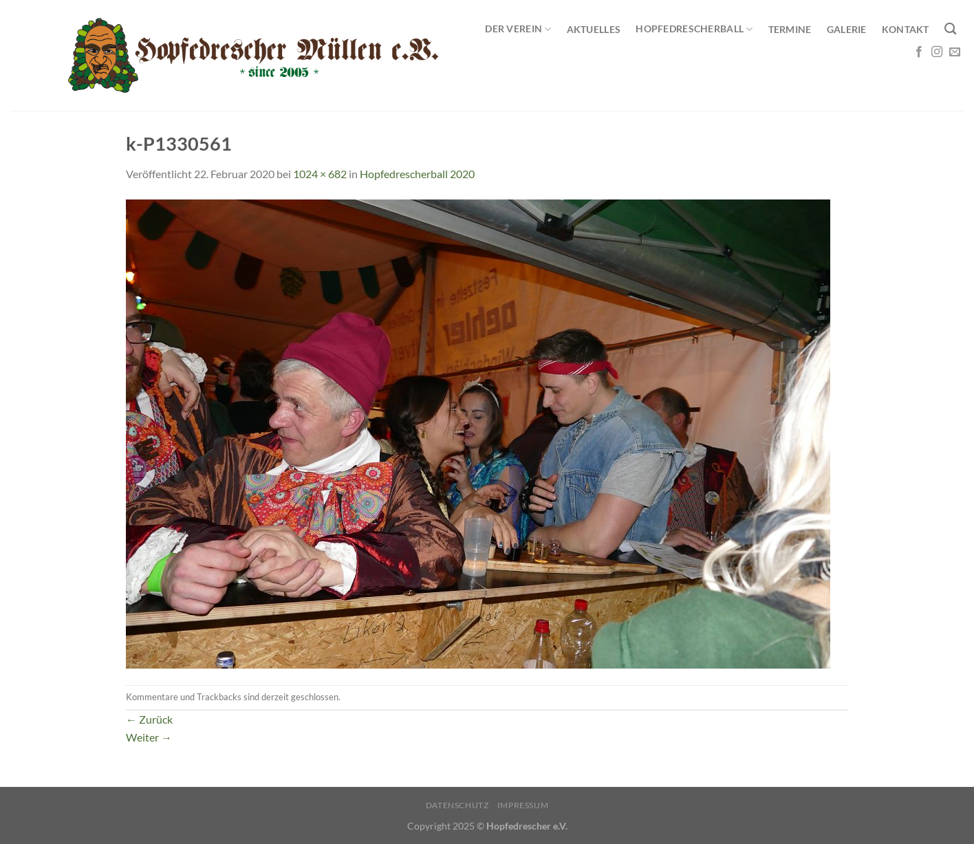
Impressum (523, 805)
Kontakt (905, 29)
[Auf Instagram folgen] (936, 52)
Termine (790, 29)
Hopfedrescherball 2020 (417, 173)
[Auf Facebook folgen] (918, 52)
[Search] (950, 29)
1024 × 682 (320, 173)
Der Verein (518, 29)
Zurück (149, 719)
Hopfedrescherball (694, 29)
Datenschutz (457, 805)
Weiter (149, 737)
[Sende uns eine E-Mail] (954, 52)
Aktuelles (594, 29)
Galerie (847, 29)
